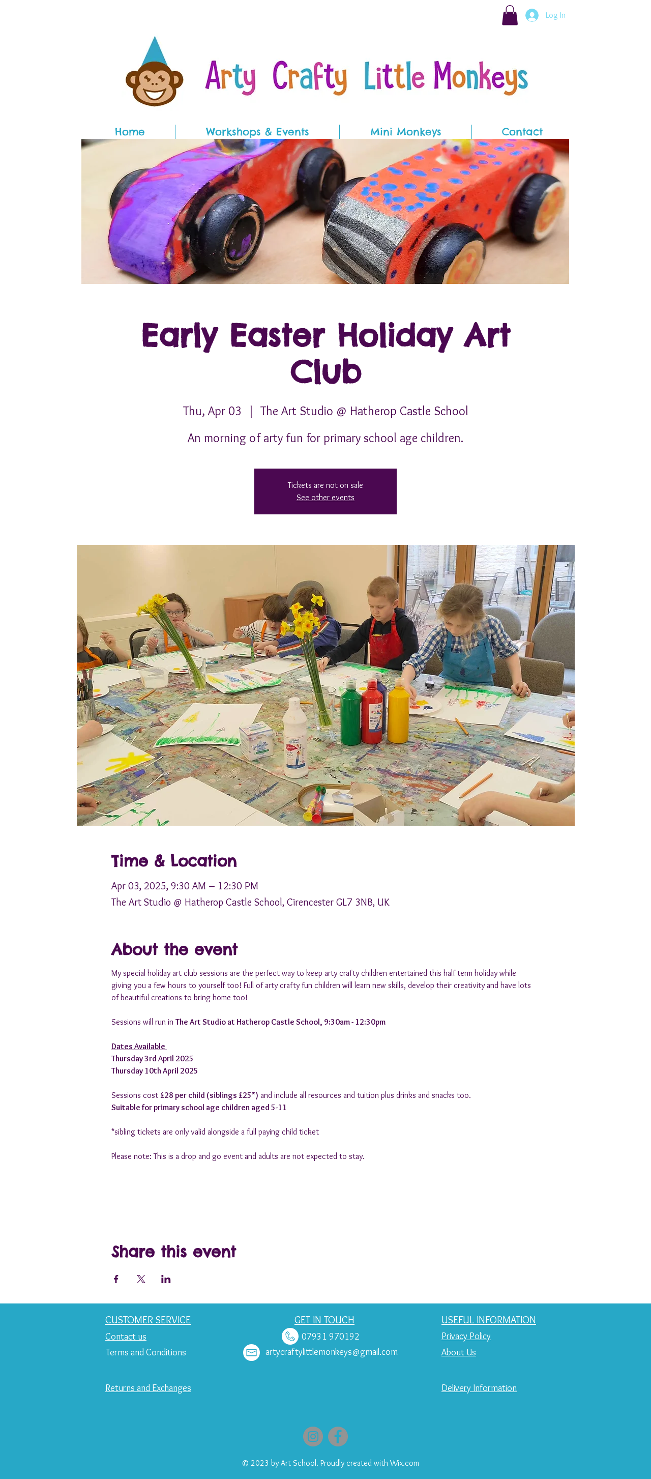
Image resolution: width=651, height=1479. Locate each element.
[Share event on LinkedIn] (166, 1279)
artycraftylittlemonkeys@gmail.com (331, 1351)
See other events (325, 497)
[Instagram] (313, 1436)
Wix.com (404, 1463)
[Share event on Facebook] (116, 1279)
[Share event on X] (141, 1279)
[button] (509, 15)
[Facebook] (338, 1436)
